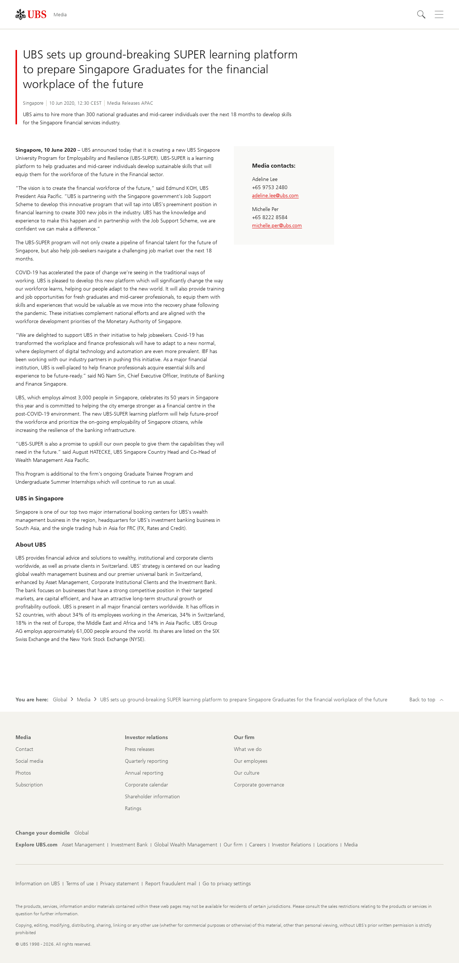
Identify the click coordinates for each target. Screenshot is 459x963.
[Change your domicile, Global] (81, 833)
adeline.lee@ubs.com (275, 195)
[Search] (421, 14)
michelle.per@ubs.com (277, 225)
